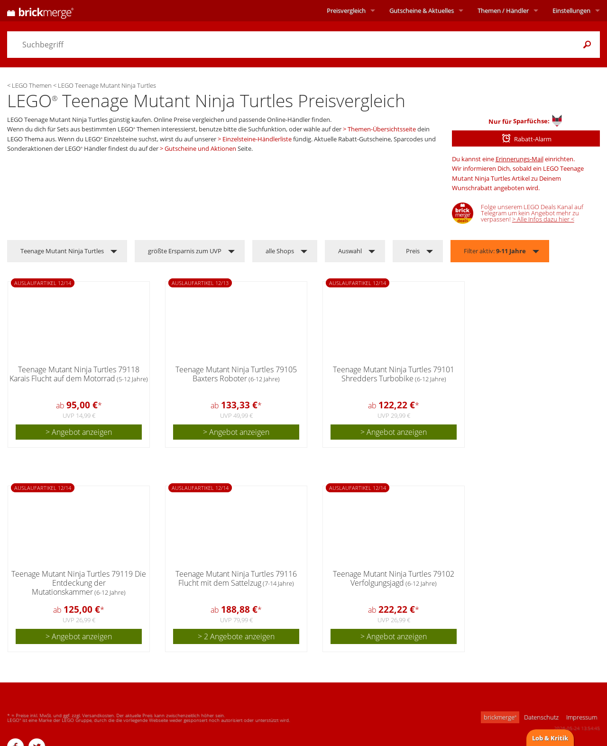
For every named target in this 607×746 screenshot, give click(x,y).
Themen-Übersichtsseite (382, 129)
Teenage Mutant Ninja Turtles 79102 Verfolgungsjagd (393, 578)
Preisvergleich (346, 10)
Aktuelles (421, 10)
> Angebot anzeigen (79, 432)
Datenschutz (541, 717)
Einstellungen (571, 10)
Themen (503, 10)
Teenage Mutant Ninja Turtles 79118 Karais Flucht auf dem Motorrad (78, 374)
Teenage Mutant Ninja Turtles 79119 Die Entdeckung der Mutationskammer (78, 583)
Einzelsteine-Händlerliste (257, 139)
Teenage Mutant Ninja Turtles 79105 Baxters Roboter (236, 374)
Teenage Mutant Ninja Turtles (62, 251)
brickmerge (500, 717)
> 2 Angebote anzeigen (236, 636)
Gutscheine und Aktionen (200, 148)
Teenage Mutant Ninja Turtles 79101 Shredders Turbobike (393, 374)
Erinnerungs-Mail (519, 159)
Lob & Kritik (550, 738)
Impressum (581, 717)
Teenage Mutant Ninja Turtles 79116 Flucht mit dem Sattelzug (236, 578)
